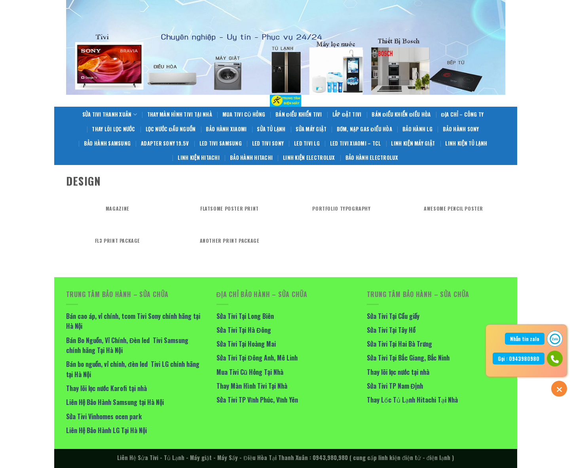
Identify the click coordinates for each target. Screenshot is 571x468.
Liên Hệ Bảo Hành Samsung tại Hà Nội (115, 402)
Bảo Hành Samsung (107, 143)
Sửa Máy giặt (311, 129)
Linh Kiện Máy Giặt (413, 143)
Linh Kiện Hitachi (199, 157)
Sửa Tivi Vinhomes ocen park (104, 416)
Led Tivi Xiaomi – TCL (355, 143)
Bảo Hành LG (417, 129)
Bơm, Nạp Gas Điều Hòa (364, 129)
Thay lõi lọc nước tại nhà (398, 372)
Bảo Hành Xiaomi (226, 129)
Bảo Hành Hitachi (251, 157)
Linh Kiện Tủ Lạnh (466, 143)
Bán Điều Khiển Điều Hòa (401, 114)
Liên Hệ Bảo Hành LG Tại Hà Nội (106, 430)
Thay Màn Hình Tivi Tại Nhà (179, 114)
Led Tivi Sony (268, 143)
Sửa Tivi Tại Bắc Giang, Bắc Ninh (408, 358)
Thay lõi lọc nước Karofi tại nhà (106, 388)
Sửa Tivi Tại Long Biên (245, 316)
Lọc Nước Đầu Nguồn (171, 129)
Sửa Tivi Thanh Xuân (109, 115)
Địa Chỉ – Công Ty (462, 114)
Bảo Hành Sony (461, 129)
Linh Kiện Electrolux (309, 157)
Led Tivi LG (307, 143)
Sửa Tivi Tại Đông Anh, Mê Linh (257, 358)
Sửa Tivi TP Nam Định (395, 386)
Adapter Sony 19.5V (165, 143)
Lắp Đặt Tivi (347, 114)
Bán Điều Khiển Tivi (298, 114)
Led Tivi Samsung (220, 143)
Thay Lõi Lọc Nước (113, 129)
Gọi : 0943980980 (518, 359)
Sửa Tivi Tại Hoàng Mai (246, 344)
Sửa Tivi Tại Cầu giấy (393, 316)
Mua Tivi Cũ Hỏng (243, 114)
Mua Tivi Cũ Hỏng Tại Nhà (249, 372)
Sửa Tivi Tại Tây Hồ (391, 330)
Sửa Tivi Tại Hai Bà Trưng (400, 344)
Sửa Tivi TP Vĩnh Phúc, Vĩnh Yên (257, 400)
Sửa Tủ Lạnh (271, 129)
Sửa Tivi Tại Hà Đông (243, 330)
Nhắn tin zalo (524, 339)
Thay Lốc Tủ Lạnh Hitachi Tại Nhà (412, 400)
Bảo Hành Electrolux (371, 157)
